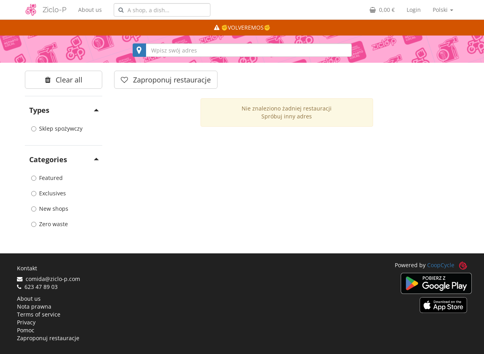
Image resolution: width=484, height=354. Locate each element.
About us (90, 9)
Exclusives (48, 193)
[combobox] (162, 10)
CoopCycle (440, 265)
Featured (47, 178)
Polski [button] (443, 9)
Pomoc (25, 330)
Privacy (26, 322)
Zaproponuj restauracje (48, 338)
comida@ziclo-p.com (48, 279)
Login (414, 9)
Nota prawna (34, 306)
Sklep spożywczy (57, 128)
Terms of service (38, 314)
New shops (49, 208)
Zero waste (49, 224)
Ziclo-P (54, 10)
